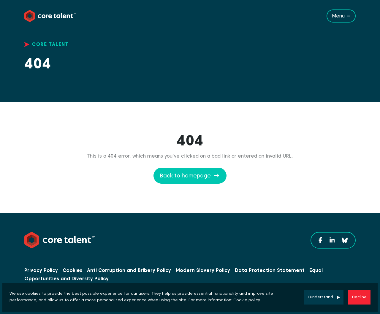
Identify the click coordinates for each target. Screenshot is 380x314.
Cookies (72, 270)
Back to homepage (185, 175)
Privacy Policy (41, 270)
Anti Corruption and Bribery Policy (129, 270)
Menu (338, 16)
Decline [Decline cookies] (359, 297)
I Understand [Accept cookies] (320, 297)
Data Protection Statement (270, 270)
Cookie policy (246, 300)
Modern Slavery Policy (203, 270)
